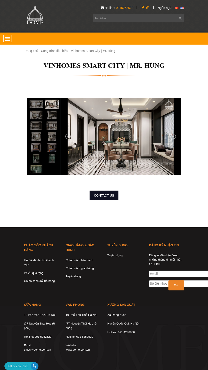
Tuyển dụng (73, 276)
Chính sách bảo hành (79, 260)
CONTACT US (104, 195)
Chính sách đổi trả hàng (39, 281)
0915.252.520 (17, 366)
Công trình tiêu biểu (54, 51)
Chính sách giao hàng (80, 268)
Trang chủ (31, 51)
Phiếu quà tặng (33, 273)
